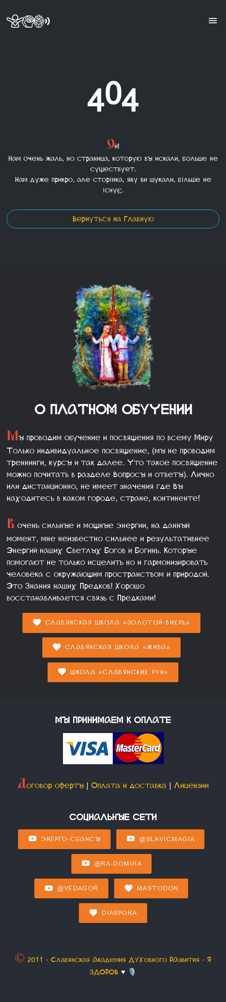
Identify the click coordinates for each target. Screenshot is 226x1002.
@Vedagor (71, 888)
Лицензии (191, 785)
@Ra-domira (111, 863)
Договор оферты (50, 785)
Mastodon (151, 888)
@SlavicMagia (160, 839)
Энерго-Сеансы (64, 839)
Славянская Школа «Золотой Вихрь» (111, 623)
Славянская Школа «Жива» (111, 647)
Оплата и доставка (129, 785)
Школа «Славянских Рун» (113, 672)
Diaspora (113, 913)
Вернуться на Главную (113, 219)
